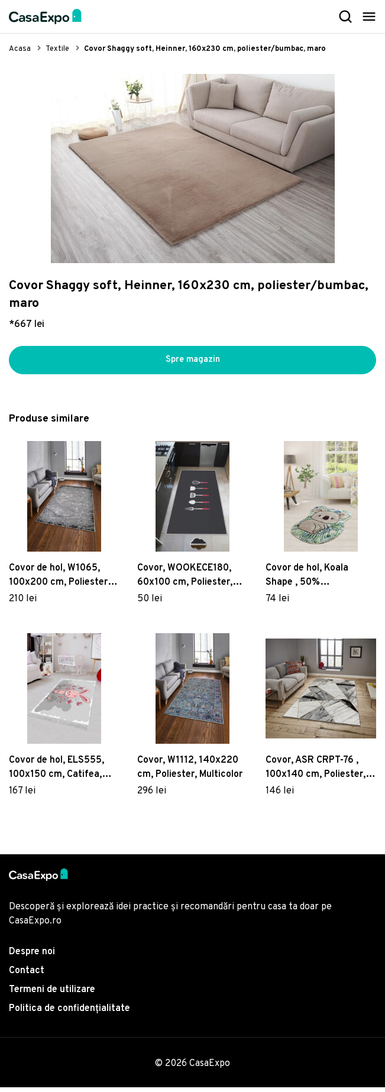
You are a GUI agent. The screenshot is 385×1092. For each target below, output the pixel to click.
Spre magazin (192, 362)
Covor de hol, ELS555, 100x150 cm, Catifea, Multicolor (56, 772)
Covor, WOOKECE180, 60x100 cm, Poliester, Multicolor (184, 581)
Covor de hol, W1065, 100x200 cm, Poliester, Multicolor (59, 581)
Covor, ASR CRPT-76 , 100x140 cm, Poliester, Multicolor (315, 772)
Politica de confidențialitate (69, 1013)
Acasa (20, 49)
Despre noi (32, 957)
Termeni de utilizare (52, 994)
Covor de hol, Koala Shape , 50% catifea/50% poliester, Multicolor (315, 581)
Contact (26, 975)
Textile (57, 49)
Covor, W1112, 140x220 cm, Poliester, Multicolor (189, 772)
